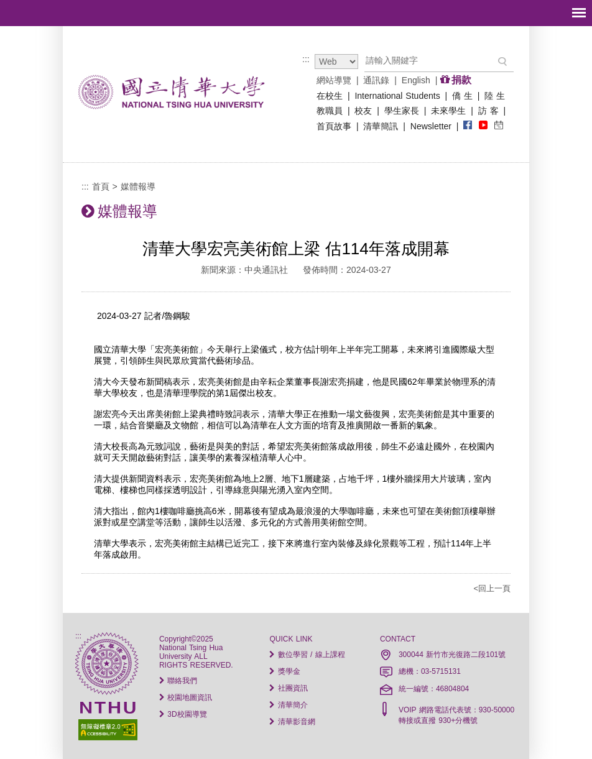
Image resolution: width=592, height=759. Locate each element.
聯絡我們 (178, 680)
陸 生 (494, 96)
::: (306, 59)
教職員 (330, 111)
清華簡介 (288, 705)
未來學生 (448, 111)
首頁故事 (334, 126)
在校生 (330, 96)
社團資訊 (288, 688)
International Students (397, 96)
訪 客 (488, 111)
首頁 (100, 186)
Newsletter (430, 126)
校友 (363, 111)
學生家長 (401, 111)
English (416, 80)
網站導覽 (334, 80)
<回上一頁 (492, 588)
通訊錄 (376, 80)
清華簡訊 (380, 126)
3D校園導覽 (183, 714)
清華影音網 (292, 721)
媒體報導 (138, 186)
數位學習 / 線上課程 (307, 654)
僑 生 (462, 96)
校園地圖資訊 (185, 697)
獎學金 (284, 671)
